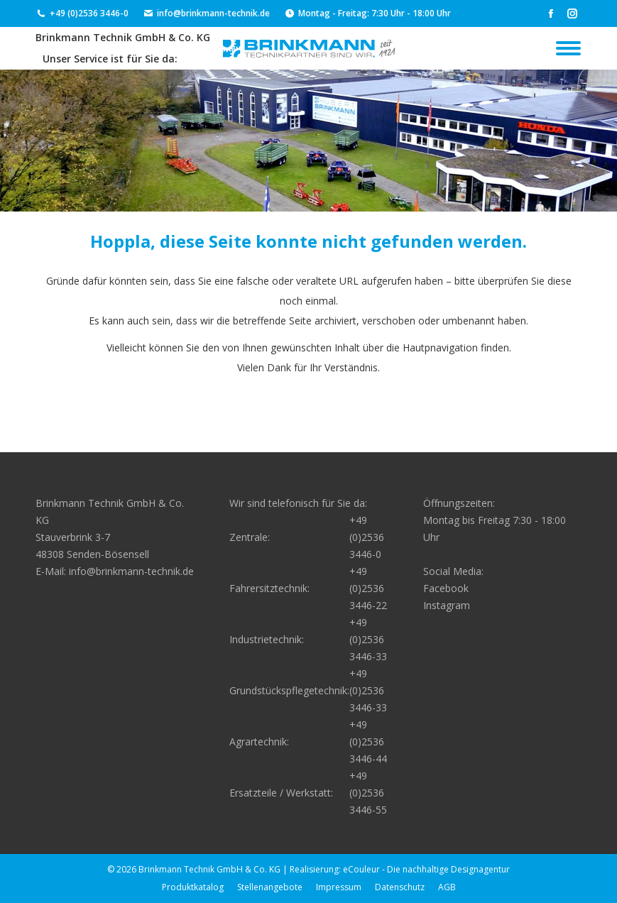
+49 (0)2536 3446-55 (368, 792)
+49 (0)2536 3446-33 (368, 639)
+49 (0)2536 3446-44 (368, 741)
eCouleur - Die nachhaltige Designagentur (426, 869)
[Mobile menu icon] (568, 48)
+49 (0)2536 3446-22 (368, 588)
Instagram (446, 605)
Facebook (446, 588)
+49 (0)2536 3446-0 (82, 13)
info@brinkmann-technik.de (206, 13)
